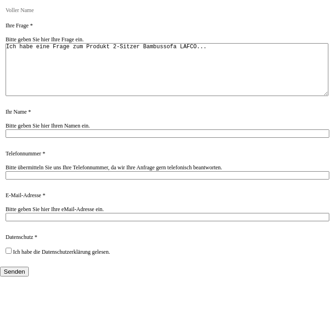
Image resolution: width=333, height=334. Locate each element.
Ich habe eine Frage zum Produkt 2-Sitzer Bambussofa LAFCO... (167, 75)
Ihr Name (16, 123)
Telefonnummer (23, 164)
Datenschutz (19, 248)
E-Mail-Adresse (23, 206)
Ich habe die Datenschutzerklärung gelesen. (58, 262)
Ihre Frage (17, 25)
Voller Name (20, 10)
